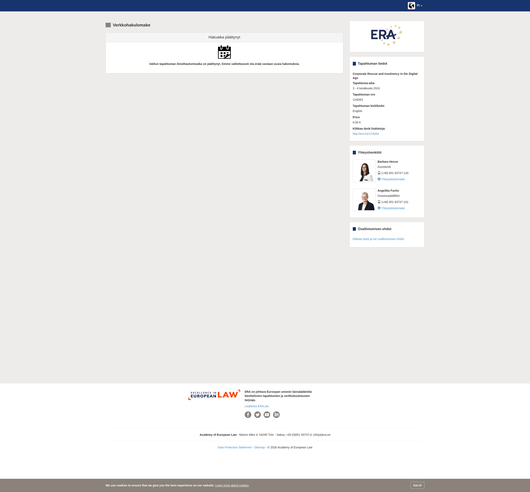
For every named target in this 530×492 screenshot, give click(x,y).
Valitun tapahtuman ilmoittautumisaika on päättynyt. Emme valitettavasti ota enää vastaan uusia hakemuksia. (224, 64)
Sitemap (259, 447)
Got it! (417, 485)
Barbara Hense (388, 161)
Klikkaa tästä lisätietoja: (369, 128)
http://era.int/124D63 (366, 133)
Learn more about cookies (232, 485)
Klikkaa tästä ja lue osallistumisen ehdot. (379, 239)
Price (356, 117)
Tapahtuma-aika (364, 83)
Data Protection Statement (235, 447)
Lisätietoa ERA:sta (257, 406)
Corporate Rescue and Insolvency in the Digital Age (385, 76)
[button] (415, 5)
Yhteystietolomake (391, 179)
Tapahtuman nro (364, 94)
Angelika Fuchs (388, 190)
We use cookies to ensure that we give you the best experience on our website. (160, 485)
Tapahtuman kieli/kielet (368, 105)
